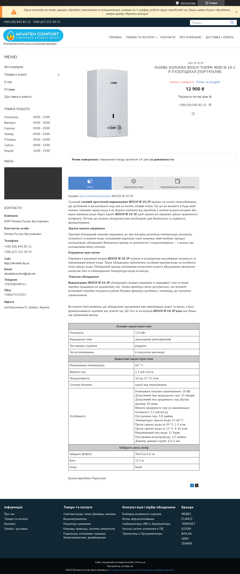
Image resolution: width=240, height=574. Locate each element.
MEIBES (186, 514)
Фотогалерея (13, 67)
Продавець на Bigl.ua (120, 566)
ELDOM (186, 529)
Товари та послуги (140, 37)
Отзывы (9, 89)
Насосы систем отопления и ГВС (143, 529)
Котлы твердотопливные (138, 519)
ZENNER (186, 543)
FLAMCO (186, 519)
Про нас (9, 514)
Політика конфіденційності (158, 569)
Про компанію (190, 37)
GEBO (185, 538)
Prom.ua (140, 562)
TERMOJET (188, 524)
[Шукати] (232, 22)
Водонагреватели (75, 519)
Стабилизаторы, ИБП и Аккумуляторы (146, 524)
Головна (115, 37)
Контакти (168, 37)
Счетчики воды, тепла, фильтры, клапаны (89, 514)
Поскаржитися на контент (124, 569)
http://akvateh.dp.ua (16, 263)
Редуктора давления (77, 524)
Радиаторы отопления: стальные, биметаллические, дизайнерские (84, 535)
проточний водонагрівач (95, 196)
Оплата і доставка (16, 529)
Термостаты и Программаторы (142, 533)
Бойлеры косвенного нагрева (141, 514)
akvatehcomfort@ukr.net (19, 274)
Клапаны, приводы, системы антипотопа (89, 529)
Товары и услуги (15, 74)
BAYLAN (186, 533)
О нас (8, 82)
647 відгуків (188, 2)
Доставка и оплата (17, 97)
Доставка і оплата (220, 37)
